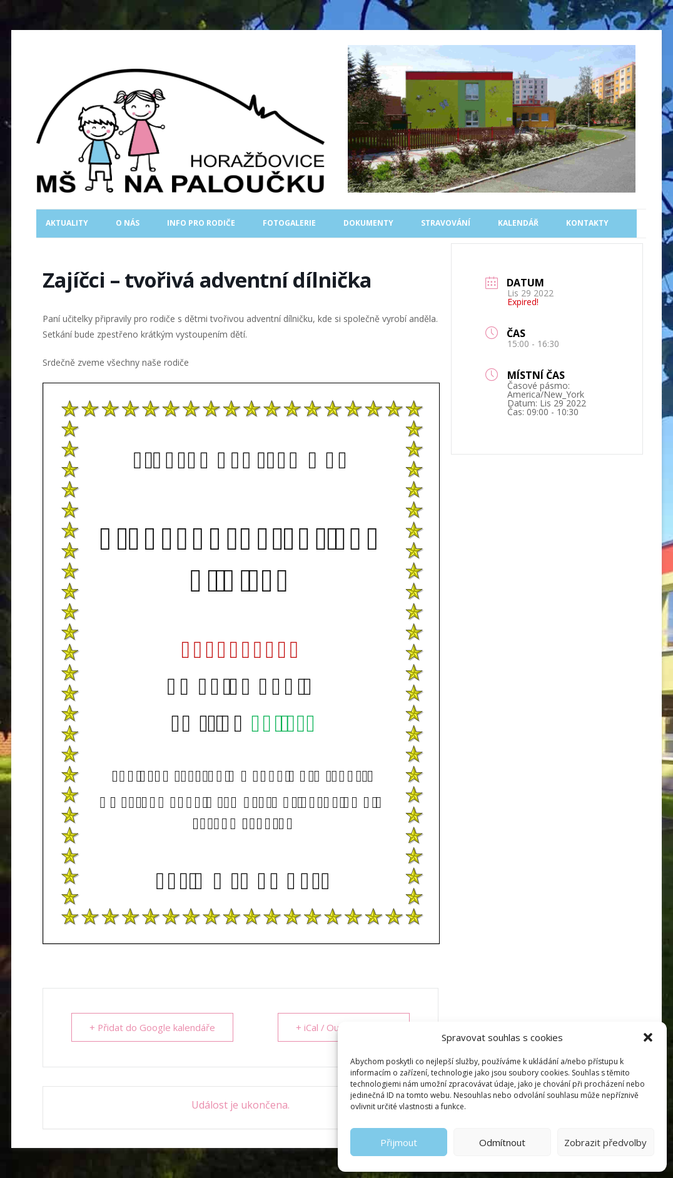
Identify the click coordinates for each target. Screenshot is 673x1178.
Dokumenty (368, 223)
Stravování (445, 223)
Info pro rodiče (201, 223)
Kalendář (518, 223)
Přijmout (398, 1142)
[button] (648, 1037)
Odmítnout (502, 1142)
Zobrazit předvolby (605, 1142)
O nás (127, 223)
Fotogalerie (289, 223)
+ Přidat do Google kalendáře (152, 1027)
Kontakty (587, 223)
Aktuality (67, 223)
